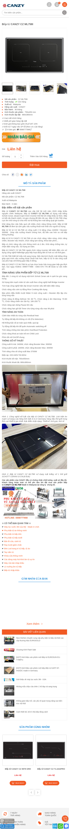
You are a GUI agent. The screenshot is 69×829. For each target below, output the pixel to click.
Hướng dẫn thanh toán (11, 781)
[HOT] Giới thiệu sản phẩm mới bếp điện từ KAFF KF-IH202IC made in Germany (37, 669)
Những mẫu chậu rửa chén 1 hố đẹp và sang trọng (36, 686)
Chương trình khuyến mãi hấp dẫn (15, 818)
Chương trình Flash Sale (26, 650)
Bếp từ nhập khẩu (11, 570)
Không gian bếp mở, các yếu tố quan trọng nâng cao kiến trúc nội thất (39, 702)
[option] (34, 55)
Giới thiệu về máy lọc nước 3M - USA (31, 679)
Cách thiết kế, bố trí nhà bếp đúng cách (32, 712)
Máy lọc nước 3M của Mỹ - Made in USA (21, 527)
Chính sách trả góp (9, 801)
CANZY (22, 107)
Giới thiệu (6, 822)
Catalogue (6, 826)
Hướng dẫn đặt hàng (10, 785)
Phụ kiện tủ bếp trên (12, 534)
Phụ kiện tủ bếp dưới (13, 538)
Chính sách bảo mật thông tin (13, 805)
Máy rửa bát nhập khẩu (14, 563)
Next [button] (65, 89)
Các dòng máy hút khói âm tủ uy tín (19, 559)
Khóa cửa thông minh (13, 556)
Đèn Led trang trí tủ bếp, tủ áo (17, 548)
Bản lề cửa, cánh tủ (12, 541)
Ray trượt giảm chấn (13, 545)
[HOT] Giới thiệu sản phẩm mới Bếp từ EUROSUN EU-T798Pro (38, 658)
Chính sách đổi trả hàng (11, 797)
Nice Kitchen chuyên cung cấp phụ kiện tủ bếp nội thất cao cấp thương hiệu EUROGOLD (40, 639)
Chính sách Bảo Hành (11, 793)
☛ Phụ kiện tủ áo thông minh (14, 530)
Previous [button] (3, 89)
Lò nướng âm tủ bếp (13, 566)
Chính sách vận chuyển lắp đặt (14, 789)
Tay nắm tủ (9, 552)
